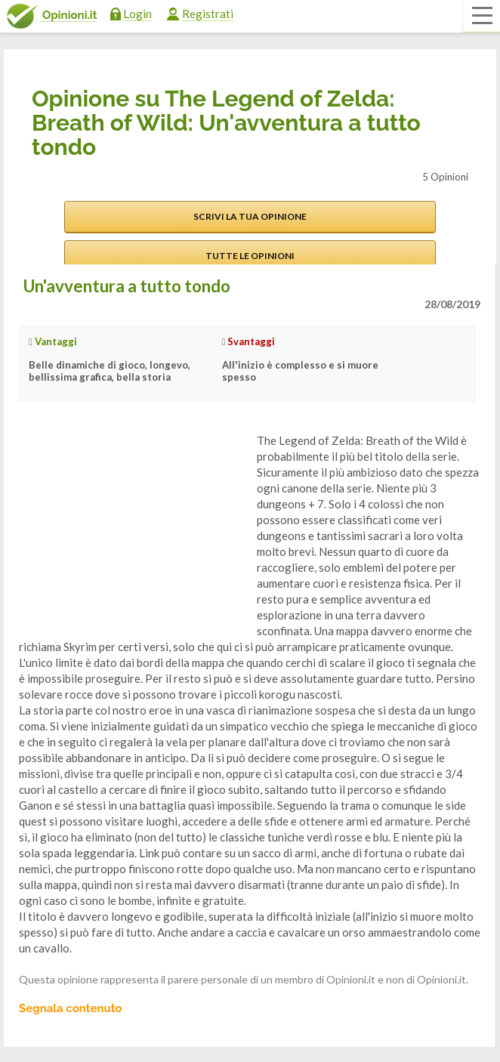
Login (137, 13)
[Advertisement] (132, 527)
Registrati (207, 13)
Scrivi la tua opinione (250, 216)
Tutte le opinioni (250, 255)
